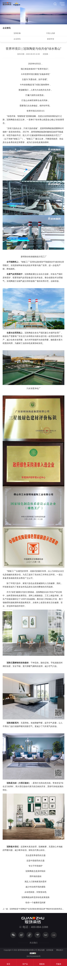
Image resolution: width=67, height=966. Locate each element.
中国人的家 (50, 33)
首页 (8, 964)
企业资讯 (17, 39)
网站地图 (41, 950)
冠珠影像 (17, 33)
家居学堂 (50, 39)
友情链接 (49, 950)
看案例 (41, 964)
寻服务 (58, 964)
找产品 (25, 964)
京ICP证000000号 (33, 956)
